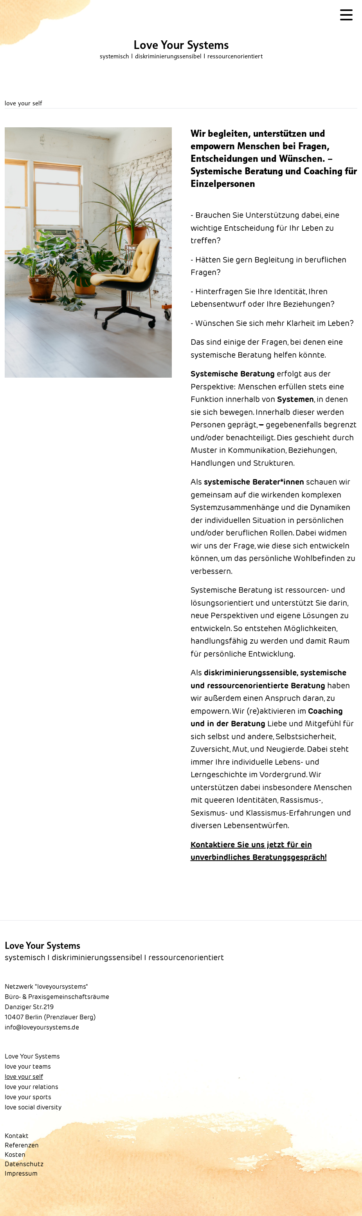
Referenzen (22, 1145)
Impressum (21, 1173)
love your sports (28, 1097)
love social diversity (33, 1107)
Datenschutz (24, 1164)
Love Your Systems (32, 1056)
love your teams (28, 1066)
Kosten (15, 1155)
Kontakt (17, 1136)
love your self (24, 1077)
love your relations (31, 1087)
